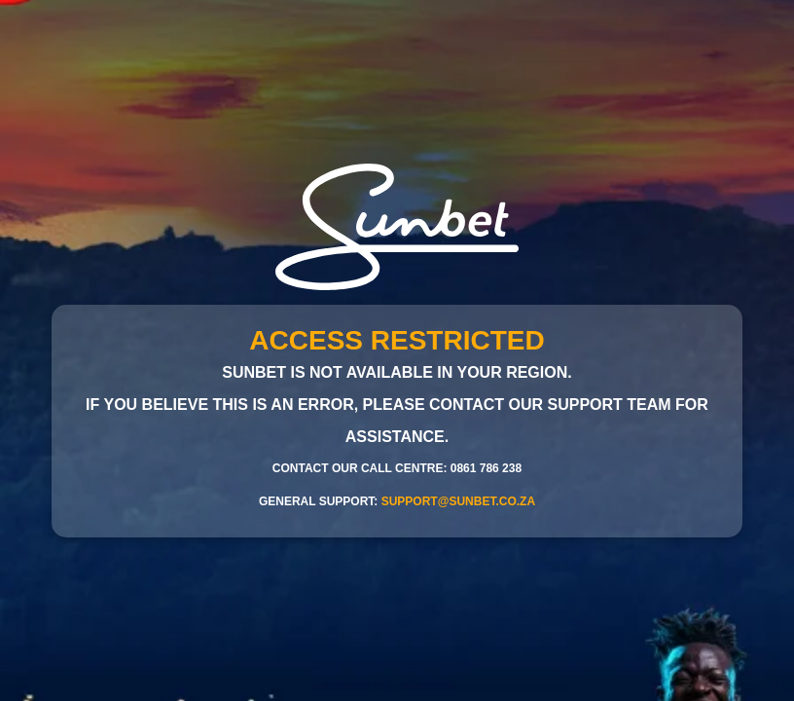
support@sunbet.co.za (458, 501)
